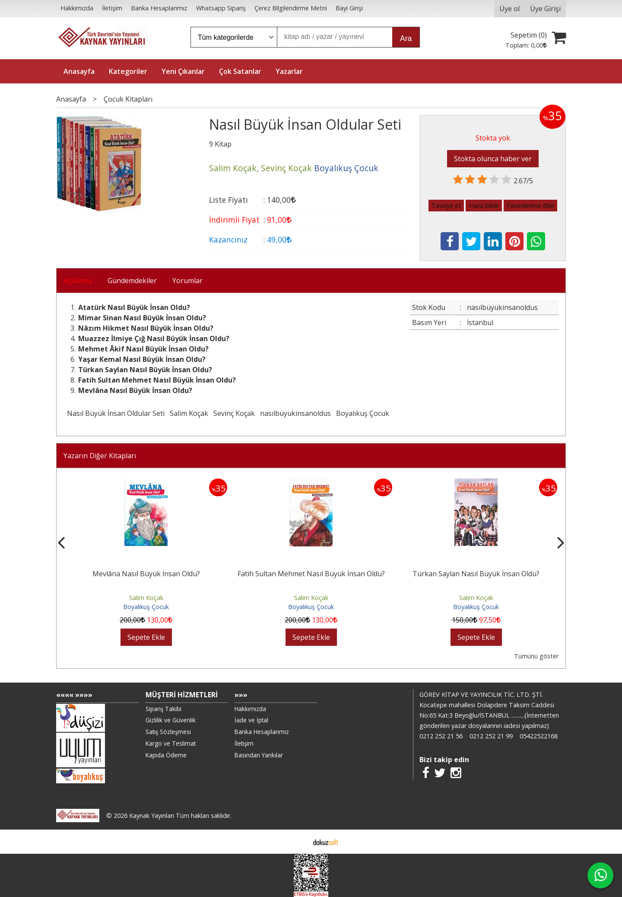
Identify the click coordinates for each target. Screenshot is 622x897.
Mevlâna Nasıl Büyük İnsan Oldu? (146, 573)
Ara (406, 38)
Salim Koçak (189, 413)
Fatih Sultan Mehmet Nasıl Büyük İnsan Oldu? (311, 573)
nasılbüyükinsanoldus (295, 413)
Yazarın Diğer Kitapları (99, 455)
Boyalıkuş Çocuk (362, 413)
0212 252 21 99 (491, 736)
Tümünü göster (536, 656)
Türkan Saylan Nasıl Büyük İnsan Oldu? (476, 573)
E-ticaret (297, 841)
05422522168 (539, 736)
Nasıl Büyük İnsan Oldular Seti (116, 413)
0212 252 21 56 (441, 736)
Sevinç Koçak (234, 413)
